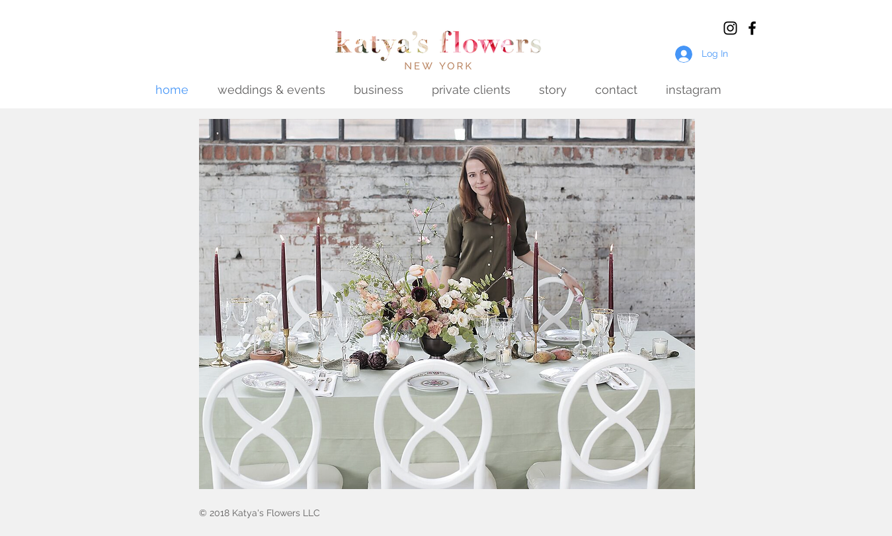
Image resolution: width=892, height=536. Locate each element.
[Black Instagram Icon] (730, 28)
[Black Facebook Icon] (752, 28)
